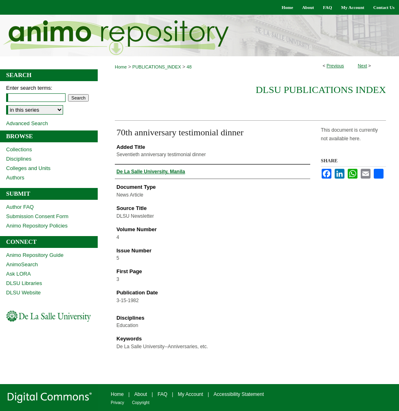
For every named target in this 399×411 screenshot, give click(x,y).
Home (121, 66)
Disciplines (18, 159)
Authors (15, 178)
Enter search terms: (29, 88)
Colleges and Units (28, 168)
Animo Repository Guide (35, 255)
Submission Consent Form (37, 216)
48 (188, 66)
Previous (335, 65)
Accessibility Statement (239, 394)
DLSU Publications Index (321, 89)
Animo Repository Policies (37, 226)
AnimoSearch (22, 264)
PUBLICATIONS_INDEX (156, 66)
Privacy (117, 402)
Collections (19, 149)
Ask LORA (18, 274)
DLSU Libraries (24, 283)
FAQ (162, 394)
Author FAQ (20, 207)
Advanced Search (27, 123)
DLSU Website (23, 292)
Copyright (140, 402)
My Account (190, 394)
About (140, 394)
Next (362, 65)
